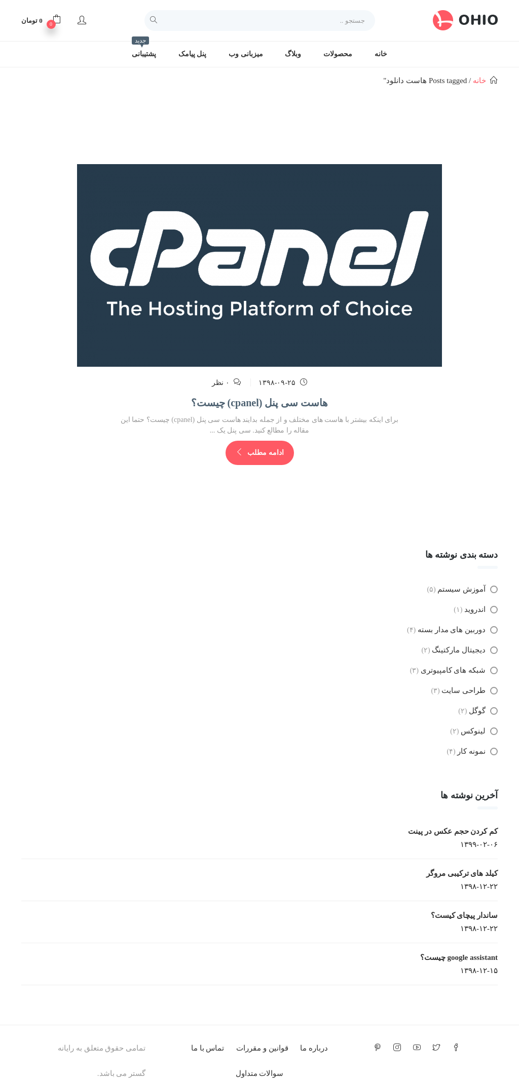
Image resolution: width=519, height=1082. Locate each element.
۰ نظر (221, 383)
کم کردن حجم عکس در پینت (453, 831)
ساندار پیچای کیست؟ (464, 915)
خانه (381, 54)
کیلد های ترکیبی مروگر (462, 873)
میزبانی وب (246, 54)
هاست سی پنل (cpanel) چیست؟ (259, 402)
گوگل (477, 711)
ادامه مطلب (260, 452)
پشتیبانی (144, 50)
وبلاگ (293, 54)
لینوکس (473, 731)
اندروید (475, 609)
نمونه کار (471, 751)
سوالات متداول (260, 1073)
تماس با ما (208, 1048)
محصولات (337, 54)
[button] (41, 20)
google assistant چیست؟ (459, 957)
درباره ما (314, 1048)
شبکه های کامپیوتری (453, 670)
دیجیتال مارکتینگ (459, 650)
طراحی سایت (463, 690)
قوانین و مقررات (262, 1048)
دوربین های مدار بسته (452, 630)
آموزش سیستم (461, 589)
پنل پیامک (192, 54)
